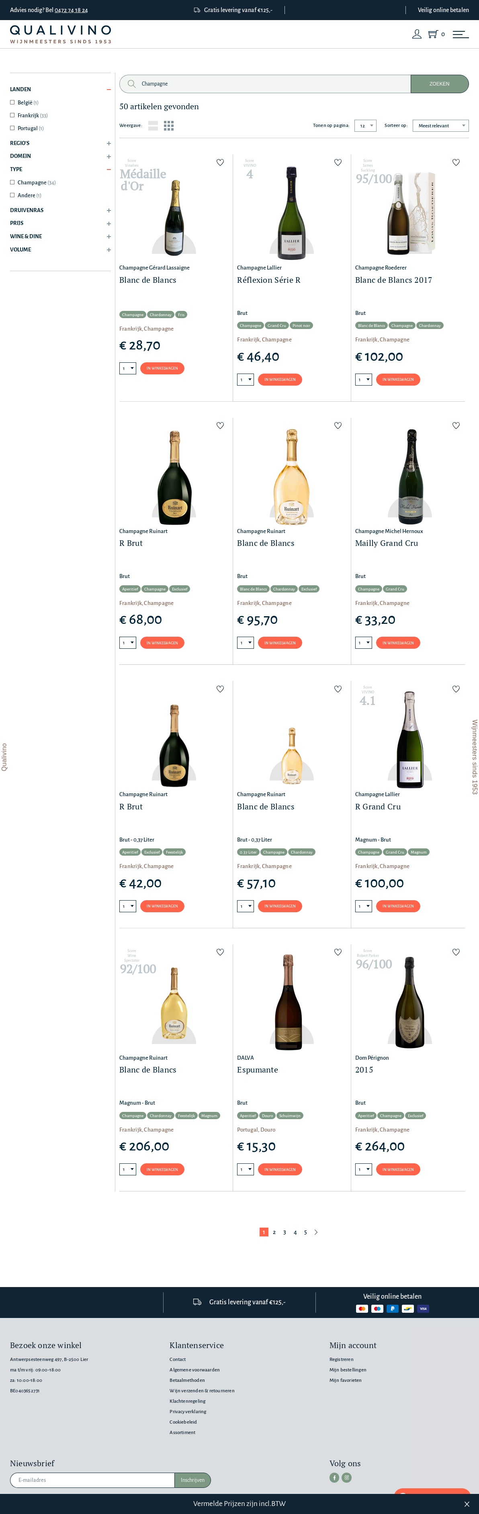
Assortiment (182, 1432)
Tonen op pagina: (331, 125)
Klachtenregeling (187, 1401)
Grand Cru (277, 326)
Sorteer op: (396, 125)
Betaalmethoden (187, 1380)
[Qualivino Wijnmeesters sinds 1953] (60, 34)
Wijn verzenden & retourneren (202, 1390)
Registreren (342, 1359)
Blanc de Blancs (371, 326)
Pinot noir (301, 326)
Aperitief (130, 590)
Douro (267, 1118)
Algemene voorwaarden (195, 1370)
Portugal (31, 128)
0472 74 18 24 (71, 10)
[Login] (417, 34)
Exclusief (179, 590)
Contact (178, 1359)
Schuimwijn (290, 1118)
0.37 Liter (248, 854)
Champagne (37, 183)
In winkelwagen (162, 369)
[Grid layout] (169, 126)
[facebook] (334, 1477)
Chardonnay (161, 315)
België (28, 103)
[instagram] (345, 1477)
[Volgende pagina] (316, 1234)
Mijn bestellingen (348, 1370)
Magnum (419, 854)
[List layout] (153, 126)
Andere (29, 195)
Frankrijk (33, 115)
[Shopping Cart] (435, 34)
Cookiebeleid (183, 1422)
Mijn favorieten (346, 1380)
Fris (181, 315)
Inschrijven (193, 1480)
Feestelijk (174, 854)
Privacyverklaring (188, 1411)
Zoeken (440, 84)
